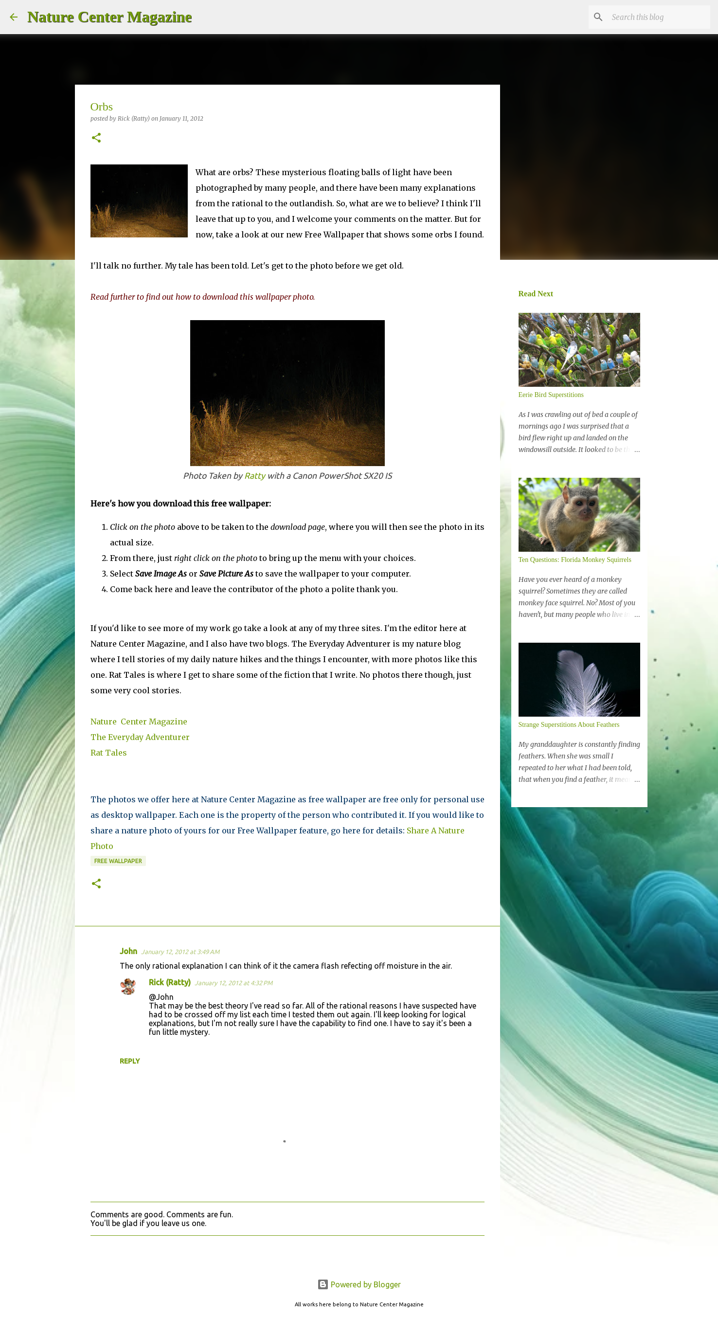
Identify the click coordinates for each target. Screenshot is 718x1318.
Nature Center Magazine (109, 16)
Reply (130, 1061)
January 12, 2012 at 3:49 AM (180, 951)
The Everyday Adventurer (140, 737)
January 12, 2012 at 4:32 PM (233, 982)
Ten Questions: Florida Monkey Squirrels (575, 559)
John (128, 951)
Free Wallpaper (118, 861)
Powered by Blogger (359, 1284)
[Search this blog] (659, 17)
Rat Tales (108, 753)
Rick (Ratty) (170, 982)
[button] (96, 138)
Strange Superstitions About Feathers (569, 724)
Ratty (254, 475)
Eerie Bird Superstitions (551, 394)
